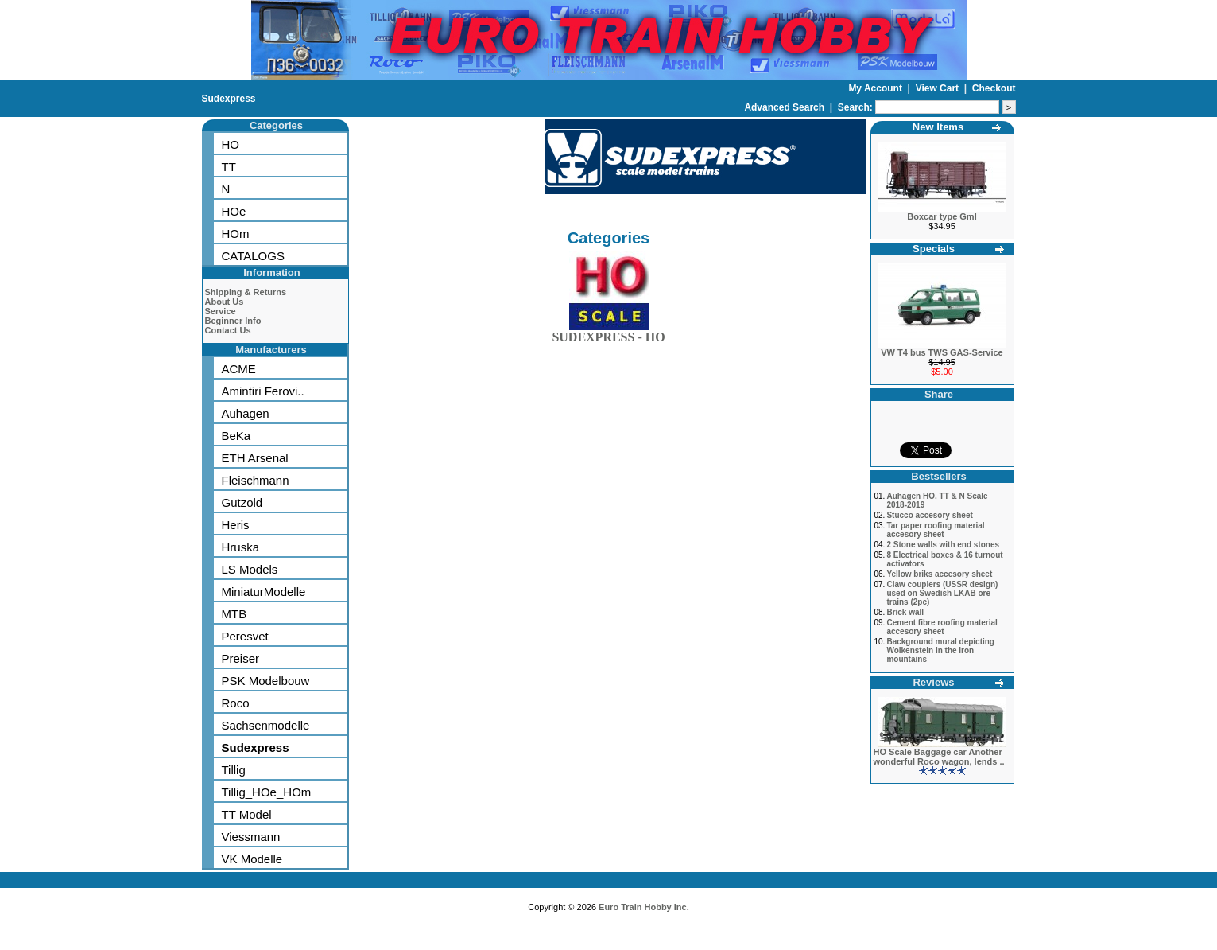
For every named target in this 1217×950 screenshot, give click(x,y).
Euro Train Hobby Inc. (644, 907)
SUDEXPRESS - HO (608, 333)
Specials (934, 249)
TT (229, 166)
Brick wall (905, 612)
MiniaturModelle (264, 591)
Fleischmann (255, 480)
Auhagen (245, 413)
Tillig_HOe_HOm (267, 792)
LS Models (250, 569)
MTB (234, 614)
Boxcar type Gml (941, 216)
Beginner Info (233, 320)
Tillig (234, 770)
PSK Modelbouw (266, 680)
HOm (236, 233)
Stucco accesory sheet (929, 515)
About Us (224, 301)
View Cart (939, 88)
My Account (876, 88)
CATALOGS (253, 256)
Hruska (241, 547)
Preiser (241, 658)
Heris (236, 524)
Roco (236, 703)
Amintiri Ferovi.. (263, 391)
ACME (239, 369)
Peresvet (245, 636)
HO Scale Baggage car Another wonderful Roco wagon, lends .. (939, 756)
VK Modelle (252, 859)
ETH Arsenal (255, 458)
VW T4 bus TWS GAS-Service (941, 352)
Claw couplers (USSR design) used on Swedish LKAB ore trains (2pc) (942, 593)
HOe (234, 211)
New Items (938, 127)
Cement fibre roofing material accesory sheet (941, 627)
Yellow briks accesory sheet (939, 574)
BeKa (236, 435)
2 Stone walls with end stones (942, 544)
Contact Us (228, 330)
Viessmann (251, 836)
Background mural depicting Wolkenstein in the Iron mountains (940, 650)
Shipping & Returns (246, 292)
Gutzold (242, 502)
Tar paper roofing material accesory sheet (935, 530)
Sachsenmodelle (266, 725)
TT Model (247, 814)
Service (220, 311)
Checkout (994, 88)
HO (231, 144)
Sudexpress (229, 98)
